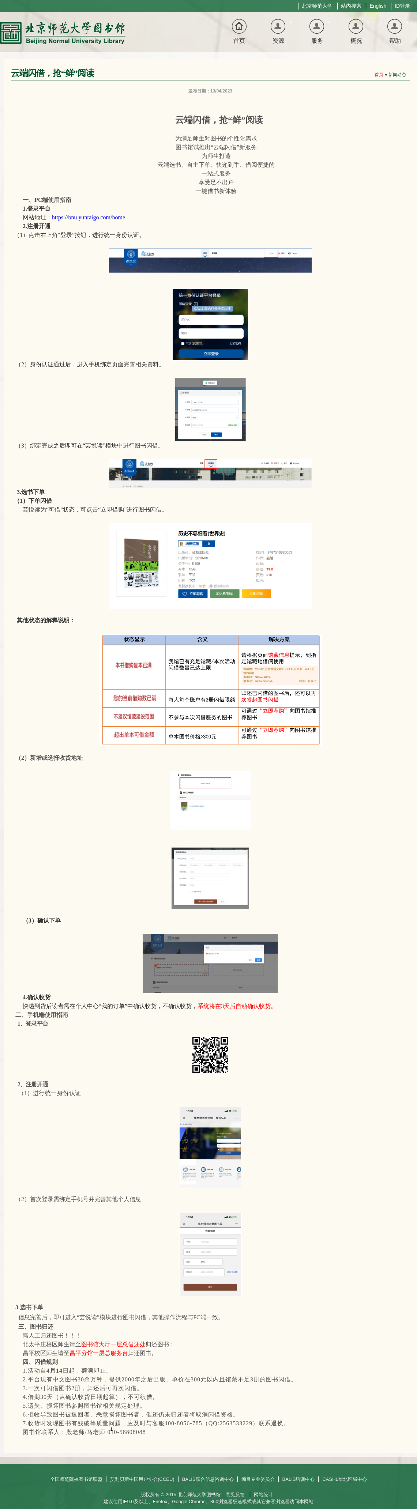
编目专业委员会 (258, 1479)
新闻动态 (397, 74)
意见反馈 (235, 1494)
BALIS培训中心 (298, 1479)
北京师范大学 (317, 6)
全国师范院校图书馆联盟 (76, 1479)
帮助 (393, 32)
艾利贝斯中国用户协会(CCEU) (142, 1479)
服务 (315, 32)
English (377, 6)
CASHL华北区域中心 (344, 1479)
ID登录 (402, 6)
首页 (239, 41)
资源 (276, 32)
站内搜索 (351, 6)
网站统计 (263, 1494)
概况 (354, 32)
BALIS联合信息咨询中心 (208, 1479)
